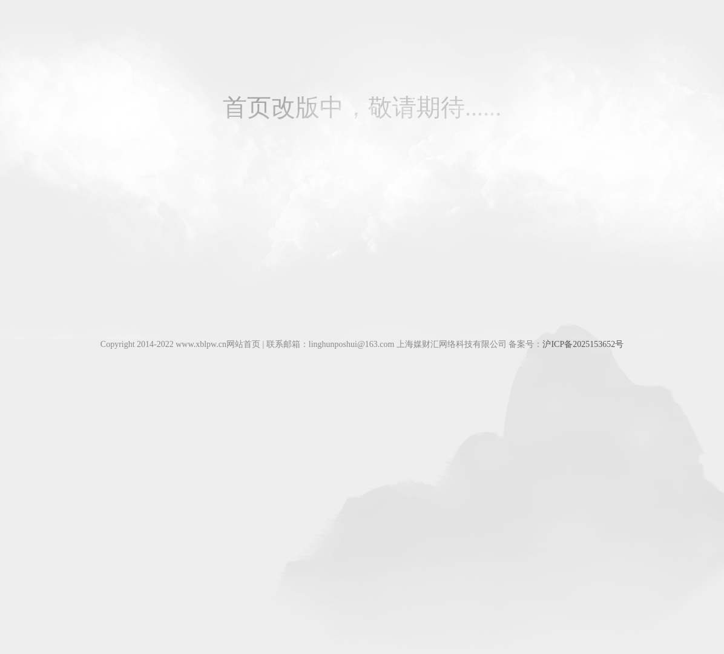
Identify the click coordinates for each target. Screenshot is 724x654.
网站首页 (243, 344)
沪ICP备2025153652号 (583, 344)
